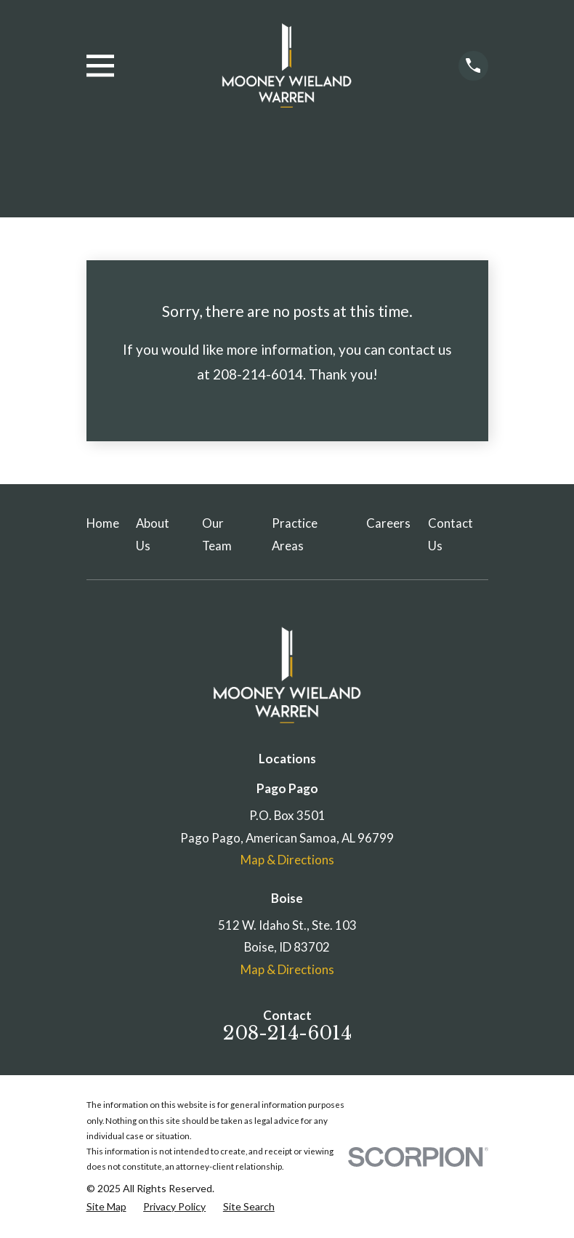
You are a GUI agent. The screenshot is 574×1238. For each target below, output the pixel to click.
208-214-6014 (287, 1033)
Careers (388, 523)
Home (102, 523)
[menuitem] (106, 1206)
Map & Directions (287, 859)
